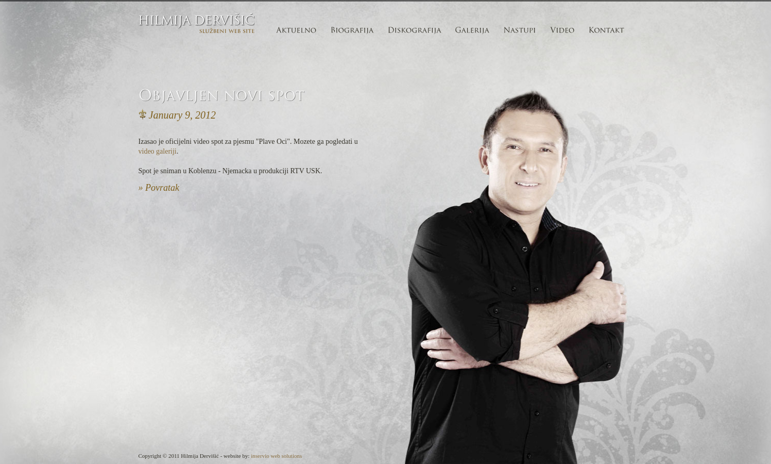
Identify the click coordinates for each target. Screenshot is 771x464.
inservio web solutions (276, 456)
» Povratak (159, 188)
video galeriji (158, 151)
